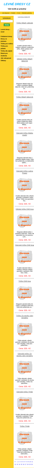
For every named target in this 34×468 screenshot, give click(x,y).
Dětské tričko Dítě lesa (25, 209)
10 (30, 461)
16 (23, 464)
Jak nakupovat (5, 13)
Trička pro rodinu (7, 43)
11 (32, 461)
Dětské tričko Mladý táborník (24, 60)
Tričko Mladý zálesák (24, 23)
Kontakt (13, 13)
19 (30, 464)
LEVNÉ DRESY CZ (17, 4)
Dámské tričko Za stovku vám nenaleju (25, 355)
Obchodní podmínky (27, 13)
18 (27, 464)
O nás (18, 13)
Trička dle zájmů (6, 51)
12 (15, 464)
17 (25, 464)
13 (17, 464)
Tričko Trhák (24, 426)
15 (21, 464)
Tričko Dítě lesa (25, 281)
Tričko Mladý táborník (24, 97)
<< (15, 461)
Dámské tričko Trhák (25, 392)
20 (32, 464)
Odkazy (3, 60)
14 (19, 464)
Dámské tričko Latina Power (24, 172)
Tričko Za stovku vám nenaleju (24, 317)
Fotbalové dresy (6, 36)
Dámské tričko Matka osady (24, 134)
